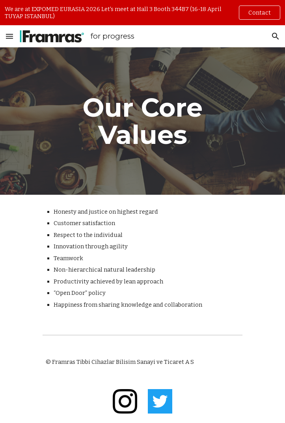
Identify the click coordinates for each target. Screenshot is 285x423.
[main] (142, 121)
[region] (142, 12)
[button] (9, 36)
